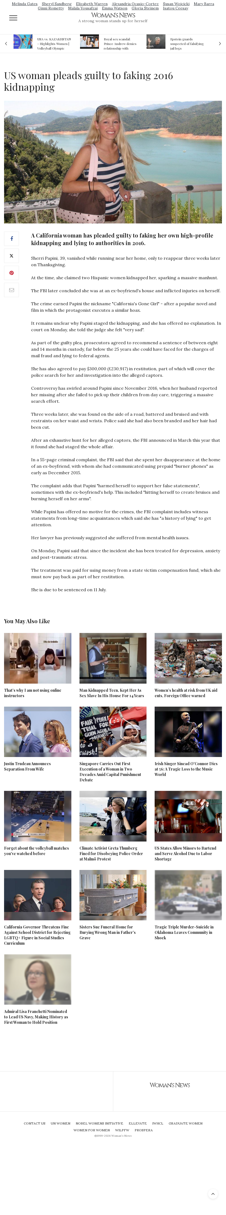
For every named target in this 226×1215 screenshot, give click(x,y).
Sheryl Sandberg (57, 4)
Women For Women (92, 1130)
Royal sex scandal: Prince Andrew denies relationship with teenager (120, 43)
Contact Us (34, 1123)
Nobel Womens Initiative (99, 1123)
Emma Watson (114, 8)
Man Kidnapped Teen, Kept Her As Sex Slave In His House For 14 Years (111, 693)
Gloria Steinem (145, 8)
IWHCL (157, 1123)
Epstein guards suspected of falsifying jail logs (187, 43)
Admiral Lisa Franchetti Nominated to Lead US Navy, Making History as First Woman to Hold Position (36, 1017)
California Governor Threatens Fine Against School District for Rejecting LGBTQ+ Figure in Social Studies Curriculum (37, 935)
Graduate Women (185, 1123)
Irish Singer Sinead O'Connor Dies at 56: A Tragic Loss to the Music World (186, 769)
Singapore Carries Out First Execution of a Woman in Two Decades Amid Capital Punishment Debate (110, 771)
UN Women (60, 1123)
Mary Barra (204, 4)
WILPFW (122, 1130)
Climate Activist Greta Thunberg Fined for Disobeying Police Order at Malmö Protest (111, 854)
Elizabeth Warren (92, 4)
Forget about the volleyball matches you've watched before (36, 851)
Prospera (144, 1130)
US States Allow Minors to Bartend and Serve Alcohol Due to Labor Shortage (185, 854)
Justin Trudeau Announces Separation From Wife (27, 766)
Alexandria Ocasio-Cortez (135, 4)
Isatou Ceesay (175, 8)
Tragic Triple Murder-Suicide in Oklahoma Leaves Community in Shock (184, 932)
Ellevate (138, 1123)
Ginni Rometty (51, 8)
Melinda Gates (25, 4)
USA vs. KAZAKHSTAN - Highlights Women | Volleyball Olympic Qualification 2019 (54, 43)
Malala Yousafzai (83, 8)
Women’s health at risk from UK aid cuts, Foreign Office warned (186, 693)
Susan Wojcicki (176, 4)
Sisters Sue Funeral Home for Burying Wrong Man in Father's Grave (107, 932)
